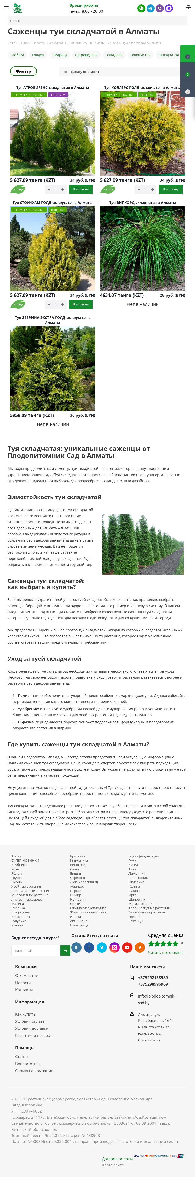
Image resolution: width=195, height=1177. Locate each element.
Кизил (133, 865)
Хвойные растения (26, 886)
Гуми (132, 860)
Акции (16, 856)
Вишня (75, 873)
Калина (134, 886)
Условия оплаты (30, 1021)
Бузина (134, 890)
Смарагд (59, 54)
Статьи (21, 1056)
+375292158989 (153, 977)
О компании (26, 975)
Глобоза (17, 54)
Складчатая (169, 54)
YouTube (127, 947)
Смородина (20, 912)
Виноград (77, 865)
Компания (26, 966)
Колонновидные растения (149, 908)
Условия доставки (32, 1028)
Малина (17, 903)
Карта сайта (113, 1164)
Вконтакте (76, 947)
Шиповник (136, 899)
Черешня (77, 877)
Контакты (24, 989)
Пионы (16, 882)
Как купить (25, 1014)
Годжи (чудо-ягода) (143, 856)
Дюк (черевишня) (84, 882)
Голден (38, 54)
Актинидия (78, 921)
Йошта (75, 916)
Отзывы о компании (34, 1070)
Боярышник (138, 877)
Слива (74, 869)
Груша (16, 877)
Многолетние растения (29, 895)
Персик (76, 890)
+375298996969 (153, 984)
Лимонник (136, 873)
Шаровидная (86, 54)
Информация (29, 1002)
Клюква (17, 925)
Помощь (24, 1047)
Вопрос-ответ (27, 1063)
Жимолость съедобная (88, 912)
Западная (114, 54)
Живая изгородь (141, 903)
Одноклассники (140, 947)
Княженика (79, 860)
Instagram (114, 947)
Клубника (19, 865)
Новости (23, 982)
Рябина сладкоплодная (88, 908)
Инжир (75, 895)
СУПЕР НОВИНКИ (25, 860)
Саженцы (135, 921)
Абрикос (77, 886)
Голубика (18, 921)
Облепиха (136, 882)
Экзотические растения (147, 912)
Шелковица (79, 925)
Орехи (75, 903)
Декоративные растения (30, 890)
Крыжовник (20, 916)
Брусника (77, 856)
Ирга (132, 895)
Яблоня (17, 873)
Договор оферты (117, 1158)
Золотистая (141, 54)
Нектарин (78, 899)
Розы (15, 869)
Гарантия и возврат (33, 1035)
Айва (132, 869)
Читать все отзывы (165, 952)
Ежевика (18, 908)
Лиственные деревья (27, 899)
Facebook (89, 947)
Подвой (134, 916)
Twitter (102, 947)
